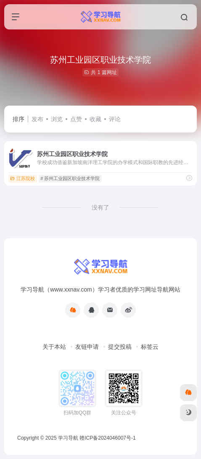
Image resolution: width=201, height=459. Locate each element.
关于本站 (54, 346)
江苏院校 (22, 178)
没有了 (100, 207)
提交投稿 (120, 346)
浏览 (57, 119)
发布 (37, 119)
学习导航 (68, 438)
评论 (115, 119)
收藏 (95, 119)
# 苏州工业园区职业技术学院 (70, 178)
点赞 (76, 119)
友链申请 (87, 346)
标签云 (150, 346)
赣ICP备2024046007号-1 (107, 438)
